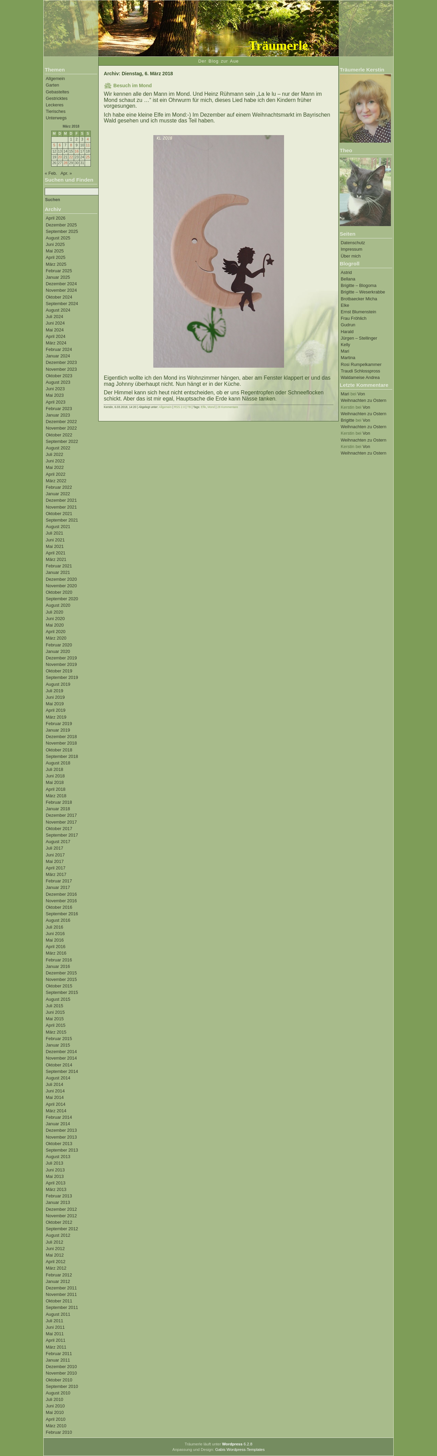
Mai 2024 (55, 329)
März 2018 (56, 795)
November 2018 (61, 743)
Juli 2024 (54, 316)
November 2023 (61, 369)
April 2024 (56, 336)
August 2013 (58, 1156)
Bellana (348, 278)
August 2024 (58, 310)
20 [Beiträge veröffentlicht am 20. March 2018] (60, 157)
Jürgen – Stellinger (359, 338)
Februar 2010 (59, 1432)
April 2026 (56, 218)
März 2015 (56, 1032)
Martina (348, 357)
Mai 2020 (55, 625)
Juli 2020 (54, 612)
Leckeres (55, 104)
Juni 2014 (55, 1090)
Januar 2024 (58, 355)
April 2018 (56, 789)
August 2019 (58, 684)
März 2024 (56, 342)
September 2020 (62, 598)
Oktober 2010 (59, 1379)
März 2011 (56, 1347)
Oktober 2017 (59, 828)
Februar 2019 (59, 723)
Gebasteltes (57, 91)
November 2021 (61, 507)
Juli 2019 (54, 690)
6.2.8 (237, 1444)
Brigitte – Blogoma (359, 285)
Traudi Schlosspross (360, 370)
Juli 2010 (54, 1399)
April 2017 (56, 867)
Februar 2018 (59, 802)
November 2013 (61, 1137)
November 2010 (61, 1373)
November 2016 (61, 900)
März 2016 (56, 953)
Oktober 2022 (59, 434)
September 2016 (62, 913)
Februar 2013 (59, 1195)
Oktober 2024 (59, 297)
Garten (52, 85)
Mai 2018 (55, 782)
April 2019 (56, 710)
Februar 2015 (59, 1038)
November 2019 (61, 664)
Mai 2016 (55, 940)
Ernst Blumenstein (358, 311)
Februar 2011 (59, 1353)
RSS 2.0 (179, 407)
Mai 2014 (55, 1097)
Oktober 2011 (59, 1300)
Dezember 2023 (61, 362)
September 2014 (62, 1071)
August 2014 (58, 1077)
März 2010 (56, 1425)
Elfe (203, 407)
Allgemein (55, 78)
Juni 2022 (55, 460)
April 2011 (56, 1340)
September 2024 (62, 303)
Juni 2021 (55, 539)
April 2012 (56, 1261)
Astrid (346, 272)
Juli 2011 (54, 1320)
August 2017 (58, 841)
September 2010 (62, 1386)
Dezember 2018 (61, 736)
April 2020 (56, 631)
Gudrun (348, 324)
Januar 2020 (58, 651)
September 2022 (62, 441)
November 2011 (61, 1294)
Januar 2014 (58, 1123)
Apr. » (66, 173)
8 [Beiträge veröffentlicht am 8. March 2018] (71, 145)
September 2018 (62, 756)
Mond (211, 407)
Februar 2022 (59, 487)
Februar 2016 (59, 959)
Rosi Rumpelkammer (361, 364)
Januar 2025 (58, 277)
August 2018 (58, 762)
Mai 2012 (55, 1255)
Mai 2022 (55, 467)
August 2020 (58, 605)
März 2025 (56, 264)
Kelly (345, 344)
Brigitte (347, 420)
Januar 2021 (58, 572)
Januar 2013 (58, 1202)
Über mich (351, 256)
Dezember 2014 (61, 1051)
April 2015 (56, 1025)
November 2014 (61, 1058)
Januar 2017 (58, 887)
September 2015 (62, 992)
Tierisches (56, 111)
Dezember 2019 (61, 657)
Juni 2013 (55, 1169)
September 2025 (62, 231)
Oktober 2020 (59, 592)
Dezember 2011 (61, 1287)
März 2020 (56, 638)
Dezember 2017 (61, 815)
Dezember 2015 (61, 972)
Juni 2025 (55, 244)
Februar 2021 (59, 565)
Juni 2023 (55, 388)
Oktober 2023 (59, 375)
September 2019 (62, 677)
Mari (345, 351)
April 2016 (56, 946)
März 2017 (56, 874)
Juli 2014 (54, 1084)
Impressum (351, 249)
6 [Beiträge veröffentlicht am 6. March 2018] (60, 145)
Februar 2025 (59, 270)
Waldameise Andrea (360, 377)
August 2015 (58, 999)
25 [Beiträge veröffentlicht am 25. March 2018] (87, 157)
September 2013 (62, 1150)
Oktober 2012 (59, 1222)
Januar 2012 (58, 1281)
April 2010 (56, 1419)
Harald (347, 331)
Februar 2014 (59, 1117)
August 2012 (58, 1235)
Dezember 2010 (61, 1366)
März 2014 (56, 1110)
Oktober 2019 (59, 670)
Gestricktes (57, 98)
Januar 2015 (58, 1045)
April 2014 (56, 1104)
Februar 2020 (59, 644)
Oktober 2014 (59, 1064)
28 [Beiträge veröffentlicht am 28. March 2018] (65, 163)
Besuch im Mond (132, 85)
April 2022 (56, 474)
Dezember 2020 (61, 579)
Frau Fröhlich (353, 318)
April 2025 (56, 257)
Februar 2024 (59, 349)
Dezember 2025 (61, 224)
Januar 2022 (58, 493)
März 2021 (56, 559)
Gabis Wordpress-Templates (240, 1449)
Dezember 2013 (61, 1130)
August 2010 (58, 1392)
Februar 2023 (59, 408)
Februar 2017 (59, 880)
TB (189, 407)
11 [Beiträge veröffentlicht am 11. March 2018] (87, 145)
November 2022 (61, 428)
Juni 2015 (55, 1012)
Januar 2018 (58, 808)
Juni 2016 (55, 933)
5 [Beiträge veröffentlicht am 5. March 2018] (54, 145)
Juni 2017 (55, 854)
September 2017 (62, 835)
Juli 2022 (54, 454)
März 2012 (56, 1268)
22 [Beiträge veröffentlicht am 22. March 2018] (71, 157)
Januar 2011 (58, 1360)
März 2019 (56, 717)
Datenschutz (353, 242)
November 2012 (61, 1215)
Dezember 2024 (61, 283)
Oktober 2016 (59, 907)
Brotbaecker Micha (359, 298)
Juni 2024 (55, 323)
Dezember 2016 (61, 894)
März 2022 (56, 480)
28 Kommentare (227, 407)
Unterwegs (56, 117)
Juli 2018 (54, 769)
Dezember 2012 (61, 1209)
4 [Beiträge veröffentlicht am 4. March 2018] (88, 139)
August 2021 (58, 526)
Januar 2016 (58, 966)
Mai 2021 (55, 546)
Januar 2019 (58, 730)
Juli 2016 (54, 927)
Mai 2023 (55, 395)
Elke (345, 305)
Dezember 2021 (61, 500)
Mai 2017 (55, 861)
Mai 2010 (55, 1412)
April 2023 (56, 402)
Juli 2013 (54, 1163)
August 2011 (58, 1314)
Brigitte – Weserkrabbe (363, 291)
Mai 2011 (55, 1333)
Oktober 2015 (59, 985)
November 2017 (61, 822)
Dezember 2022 (61, 421)
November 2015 (61, 979)
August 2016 (58, 920)
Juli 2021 (54, 533)
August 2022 (58, 447)
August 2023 (58, 382)
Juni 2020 (55, 618)
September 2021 (62, 520)
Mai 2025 (55, 250)
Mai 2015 (55, 1018)
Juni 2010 (55, 1405)
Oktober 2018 (59, 749)
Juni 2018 (55, 775)
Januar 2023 (58, 415)
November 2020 (61, 585)
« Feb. (51, 173)
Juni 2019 (55, 697)
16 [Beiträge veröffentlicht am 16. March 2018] (77, 151)
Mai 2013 (55, 1176)
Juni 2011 (55, 1327)
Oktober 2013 (59, 1143)
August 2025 (58, 237)
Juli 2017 (54, 848)
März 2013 (56, 1189)
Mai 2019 (55, 703)
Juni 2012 (55, 1248)
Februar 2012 (59, 1274)
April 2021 (56, 552)
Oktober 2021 (59, 513)
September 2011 (62, 1307)
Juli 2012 (54, 1242)
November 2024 (61, 290)
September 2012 (62, 1228)
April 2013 (56, 1182)
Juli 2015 (54, 1005)
